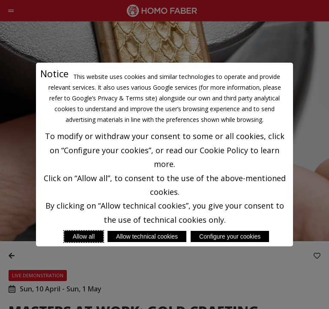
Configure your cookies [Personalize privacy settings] (229, 236)
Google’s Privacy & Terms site (113, 98)
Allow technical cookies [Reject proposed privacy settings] (147, 236)
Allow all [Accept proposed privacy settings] (84, 236)
